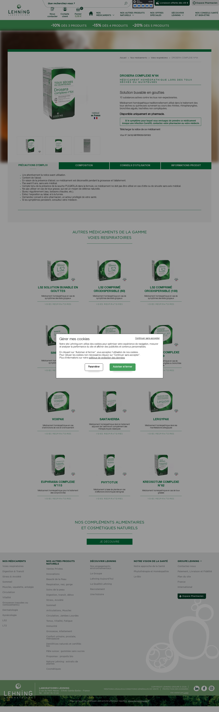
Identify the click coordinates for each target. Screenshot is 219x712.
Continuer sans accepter (147, 338)
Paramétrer (94, 367)
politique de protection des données (107, 358)
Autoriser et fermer (122, 367)
